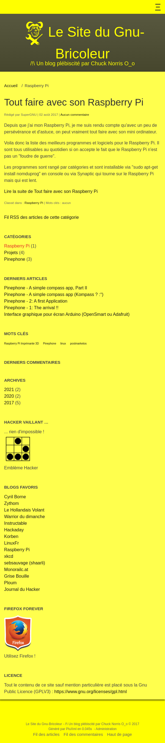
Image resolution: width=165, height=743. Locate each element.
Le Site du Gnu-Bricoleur (44, 724)
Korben (11, 536)
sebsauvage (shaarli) (24, 563)
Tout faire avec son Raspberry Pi (74, 102)
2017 (9, 402)
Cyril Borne (15, 496)
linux (63, 343)
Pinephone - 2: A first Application (35, 301)
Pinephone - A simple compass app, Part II (45, 288)
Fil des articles (46, 734)
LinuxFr (11, 543)
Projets (11, 252)
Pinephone (14, 259)
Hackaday (14, 529)
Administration (106, 729)
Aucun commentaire (74, 114)
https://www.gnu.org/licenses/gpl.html (90, 691)
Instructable (15, 523)
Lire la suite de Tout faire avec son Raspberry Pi (51, 191)
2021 (9, 389)
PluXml (71, 729)
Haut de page (119, 734)
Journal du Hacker (22, 589)
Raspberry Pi (34, 202)
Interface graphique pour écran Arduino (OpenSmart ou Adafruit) (66, 314)
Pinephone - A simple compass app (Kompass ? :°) (53, 294)
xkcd (8, 556)
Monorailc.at (16, 569)
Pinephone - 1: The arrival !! (31, 307)
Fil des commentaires (83, 734)
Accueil (10, 85)
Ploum (10, 582)
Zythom (11, 503)
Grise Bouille (16, 576)
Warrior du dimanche (24, 516)
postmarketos (78, 343)
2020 (9, 396)
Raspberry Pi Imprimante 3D (21, 343)
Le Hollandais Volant (24, 510)
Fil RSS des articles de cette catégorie (41, 217)
